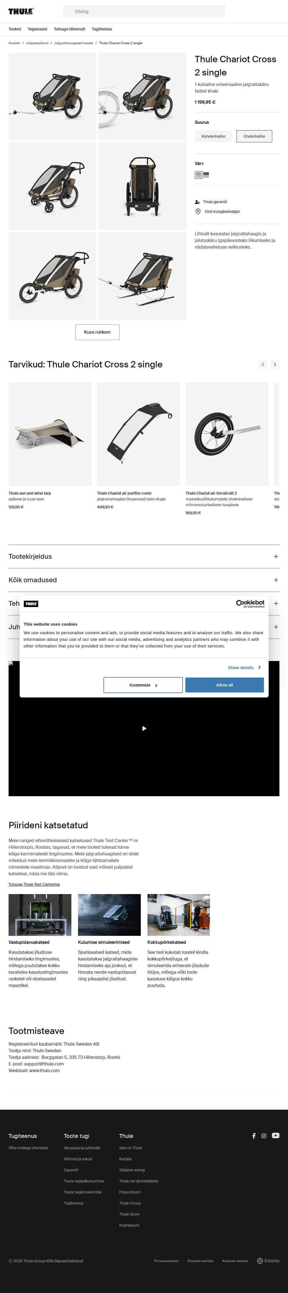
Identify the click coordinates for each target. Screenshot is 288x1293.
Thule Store (129, 1214)
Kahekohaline (213, 136)
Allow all (224, 685)
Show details (241, 667)
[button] (144, 728)
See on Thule (130, 1147)
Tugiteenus (73, 1203)
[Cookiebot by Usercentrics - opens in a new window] (240, 604)
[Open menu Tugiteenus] (105, 29)
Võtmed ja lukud (78, 1158)
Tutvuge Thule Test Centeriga (34, 884)
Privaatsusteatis (166, 1261)
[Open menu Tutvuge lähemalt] (73, 29)
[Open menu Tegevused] (41, 29)
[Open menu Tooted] (18, 29)
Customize (143, 685)
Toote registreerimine (83, 1192)
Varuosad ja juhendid (82, 1147)
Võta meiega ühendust (28, 1147)
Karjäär (125, 1158)
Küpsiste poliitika (201, 1261)
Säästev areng (132, 1169)
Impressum (129, 1225)
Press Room (130, 1192)
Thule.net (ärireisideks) (138, 1181)
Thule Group (130, 1203)
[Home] (36, 11)
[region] (144, 728)
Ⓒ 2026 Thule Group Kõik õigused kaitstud (46, 1260)
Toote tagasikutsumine (84, 1181)
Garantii (71, 1169)
